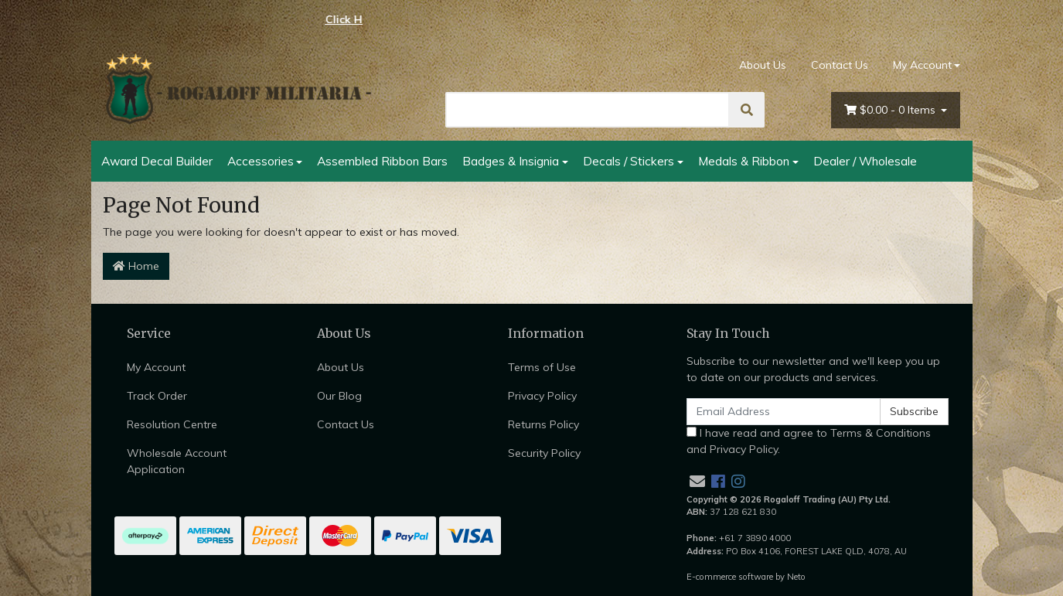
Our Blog (339, 396)
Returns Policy (543, 424)
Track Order (157, 396)
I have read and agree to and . (809, 441)
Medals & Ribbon (743, 161)
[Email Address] (784, 411)
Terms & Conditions (880, 433)
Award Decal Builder (157, 161)
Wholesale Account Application (177, 461)
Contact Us (839, 65)
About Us (762, 65)
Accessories (260, 161)
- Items (891, 110)
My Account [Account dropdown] (922, 65)
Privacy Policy (542, 396)
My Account (156, 367)
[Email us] (697, 481)
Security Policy (544, 453)
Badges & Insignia (510, 161)
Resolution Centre (172, 424)
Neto (796, 576)
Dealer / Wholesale (865, 161)
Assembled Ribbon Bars (382, 161)
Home (136, 266)
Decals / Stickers (628, 161)
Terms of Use (542, 367)
